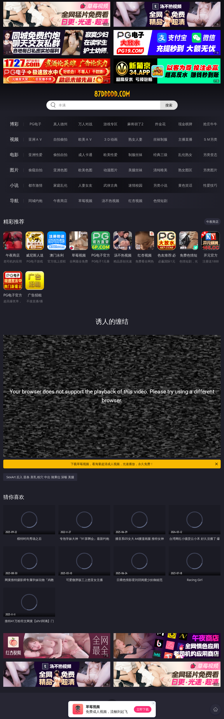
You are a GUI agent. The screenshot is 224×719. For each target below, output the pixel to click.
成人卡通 (85, 154)
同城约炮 (35, 200)
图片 (14, 170)
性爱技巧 (210, 185)
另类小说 (160, 185)
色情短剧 (160, 200)
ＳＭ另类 (210, 139)
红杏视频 (135, 200)
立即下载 (142, 709)
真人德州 (60, 124)
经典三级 (160, 154)
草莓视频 (85, 200)
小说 (14, 185)
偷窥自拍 (35, 170)
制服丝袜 (135, 154)
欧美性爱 (110, 154)
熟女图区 (185, 170)
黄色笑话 (185, 185)
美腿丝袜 (135, 170)
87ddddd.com (112, 94)
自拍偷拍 (60, 139)
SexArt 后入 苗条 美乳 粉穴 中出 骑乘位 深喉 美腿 (40, 477)
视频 (14, 139)
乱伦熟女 (185, 154)
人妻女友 (85, 185)
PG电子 (35, 124)
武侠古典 (110, 185)
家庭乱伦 (60, 185)
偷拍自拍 (60, 154)
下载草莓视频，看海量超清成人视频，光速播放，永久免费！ (145, 464)
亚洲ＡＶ (35, 139)
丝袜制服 (160, 139)
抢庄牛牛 (210, 124)
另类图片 (210, 170)
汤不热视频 (110, 200)
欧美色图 (85, 170)
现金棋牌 (185, 124)
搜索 (168, 105)
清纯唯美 (160, 170)
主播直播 (185, 139)
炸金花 (160, 124)
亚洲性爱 (35, 154)
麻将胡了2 (135, 124)
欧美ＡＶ (85, 139)
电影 (14, 155)
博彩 (14, 124)
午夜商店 (60, 200)
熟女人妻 (135, 139)
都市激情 (35, 185)
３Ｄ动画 (110, 139)
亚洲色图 (60, 170)
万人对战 (85, 124)
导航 (14, 201)
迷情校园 (135, 185)
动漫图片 (110, 170)
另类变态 (210, 154)
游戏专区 (110, 124)
